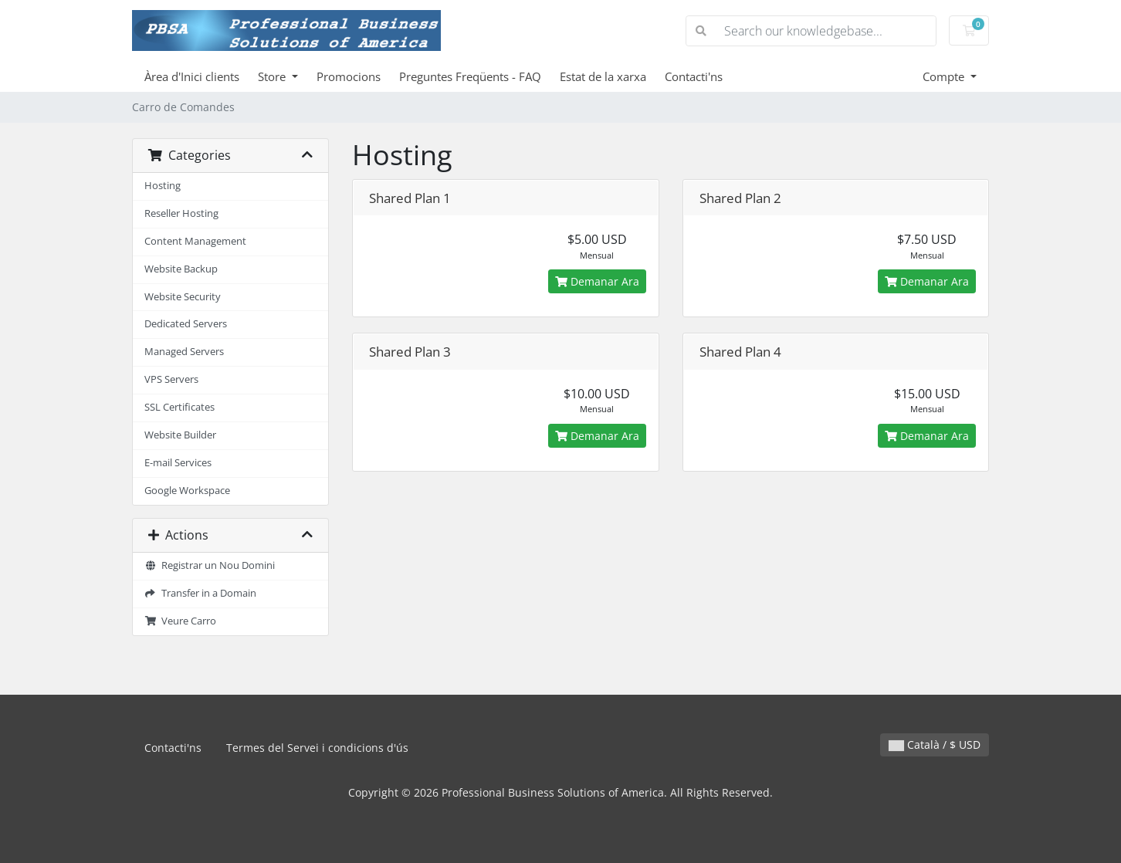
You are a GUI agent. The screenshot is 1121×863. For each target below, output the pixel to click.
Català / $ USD (934, 744)
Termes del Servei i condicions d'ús (317, 747)
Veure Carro (180, 621)
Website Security (182, 296)
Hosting (162, 185)
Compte (945, 76)
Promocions (349, 76)
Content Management (195, 241)
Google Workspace (187, 490)
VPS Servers (171, 379)
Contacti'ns (694, 76)
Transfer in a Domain (200, 593)
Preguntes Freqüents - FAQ (470, 76)
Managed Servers (184, 351)
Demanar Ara (597, 281)
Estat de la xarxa (603, 76)
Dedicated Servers (185, 323)
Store (273, 76)
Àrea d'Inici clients (191, 76)
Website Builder (180, 435)
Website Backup (181, 269)
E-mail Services (178, 462)
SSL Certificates (179, 407)
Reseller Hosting (181, 213)
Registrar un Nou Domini (209, 565)
